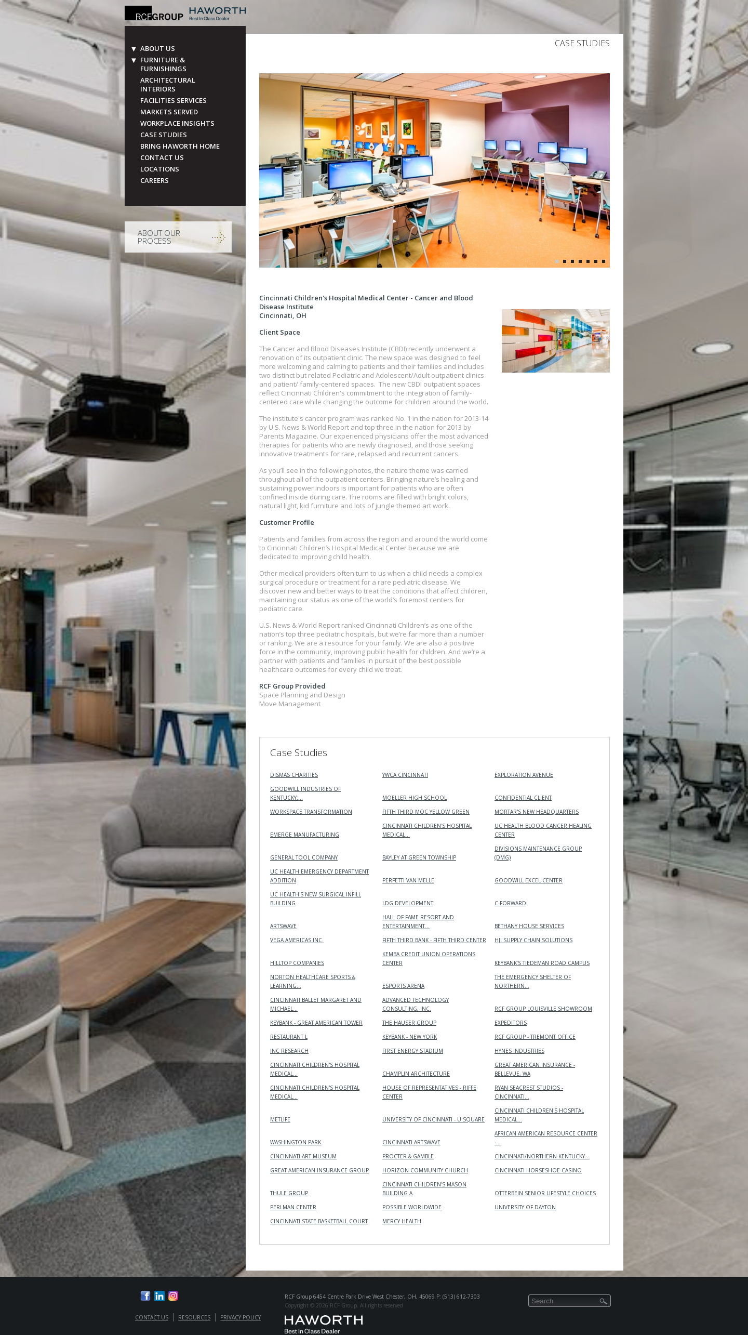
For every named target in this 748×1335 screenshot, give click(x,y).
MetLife (280, 1119)
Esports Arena (403, 985)
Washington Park (295, 1142)
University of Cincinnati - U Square (433, 1119)
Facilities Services (173, 100)
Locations (159, 169)
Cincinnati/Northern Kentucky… (542, 1156)
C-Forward (510, 903)
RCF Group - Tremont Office (535, 1036)
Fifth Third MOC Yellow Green (426, 811)
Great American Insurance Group (319, 1170)
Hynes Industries (519, 1050)
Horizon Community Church (425, 1170)
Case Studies (163, 134)
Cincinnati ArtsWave (411, 1142)
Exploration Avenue (524, 774)
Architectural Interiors (167, 85)
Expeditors (511, 1022)
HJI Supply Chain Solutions (533, 940)
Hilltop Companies (297, 963)
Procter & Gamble (408, 1156)
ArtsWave (283, 926)
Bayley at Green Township (419, 857)
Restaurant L (289, 1036)
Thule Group (289, 1193)
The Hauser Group (409, 1022)
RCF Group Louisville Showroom (543, 1008)
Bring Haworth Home (180, 146)
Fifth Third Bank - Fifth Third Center (434, 940)
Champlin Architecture (416, 1073)
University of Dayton (525, 1207)
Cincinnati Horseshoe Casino (538, 1170)
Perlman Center (293, 1207)
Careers (154, 180)
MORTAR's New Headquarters (537, 811)
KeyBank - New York (409, 1036)
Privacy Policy (240, 1317)
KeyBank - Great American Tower (316, 1022)
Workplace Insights (177, 123)
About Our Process (159, 237)
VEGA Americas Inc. (297, 940)
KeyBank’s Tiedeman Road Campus (542, 963)
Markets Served (169, 112)
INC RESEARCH (289, 1050)
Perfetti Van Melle (408, 880)
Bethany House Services (529, 926)
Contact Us (162, 157)
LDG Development (407, 903)
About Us (157, 48)
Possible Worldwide (412, 1207)
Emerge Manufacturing (304, 834)
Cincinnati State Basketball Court (319, 1221)
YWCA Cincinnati (405, 774)
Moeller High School (414, 797)
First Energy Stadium (412, 1050)
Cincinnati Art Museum (303, 1156)
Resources (194, 1317)
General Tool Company (304, 857)
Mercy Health (401, 1221)
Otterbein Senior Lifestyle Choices (545, 1193)
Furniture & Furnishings (163, 64)
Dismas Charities (294, 774)
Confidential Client (523, 797)
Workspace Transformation (311, 811)
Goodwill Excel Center (529, 880)
